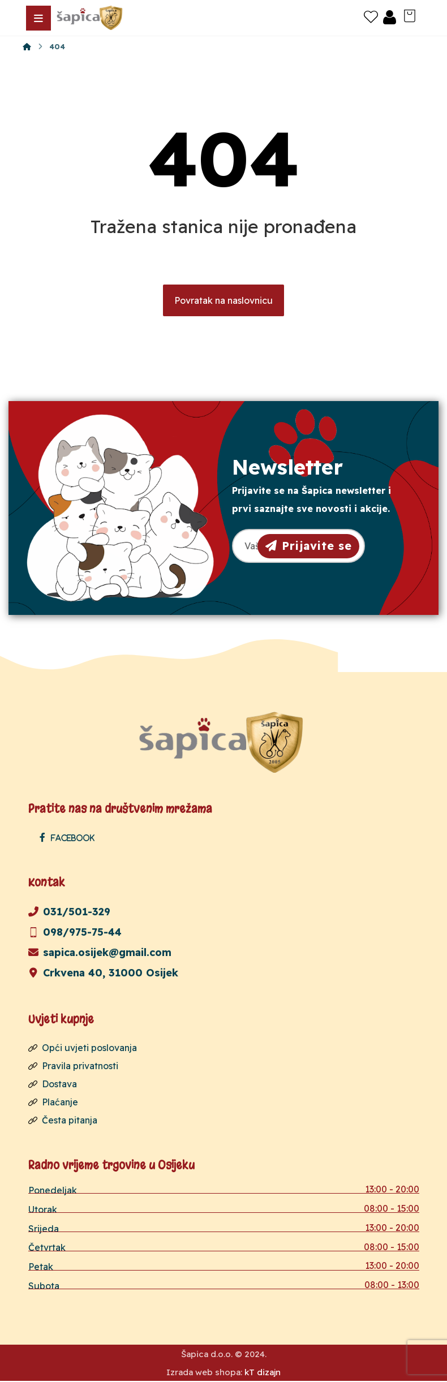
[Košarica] (410, 14)
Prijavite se (308, 546)
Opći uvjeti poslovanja (82, 1048)
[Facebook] (69, 838)
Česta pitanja (62, 1120)
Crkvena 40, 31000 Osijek (103, 973)
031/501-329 (69, 912)
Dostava (52, 1084)
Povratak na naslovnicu (223, 301)
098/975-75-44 (75, 932)
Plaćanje (53, 1102)
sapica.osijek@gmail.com (99, 952)
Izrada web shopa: (204, 1373)
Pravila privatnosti (73, 1066)
